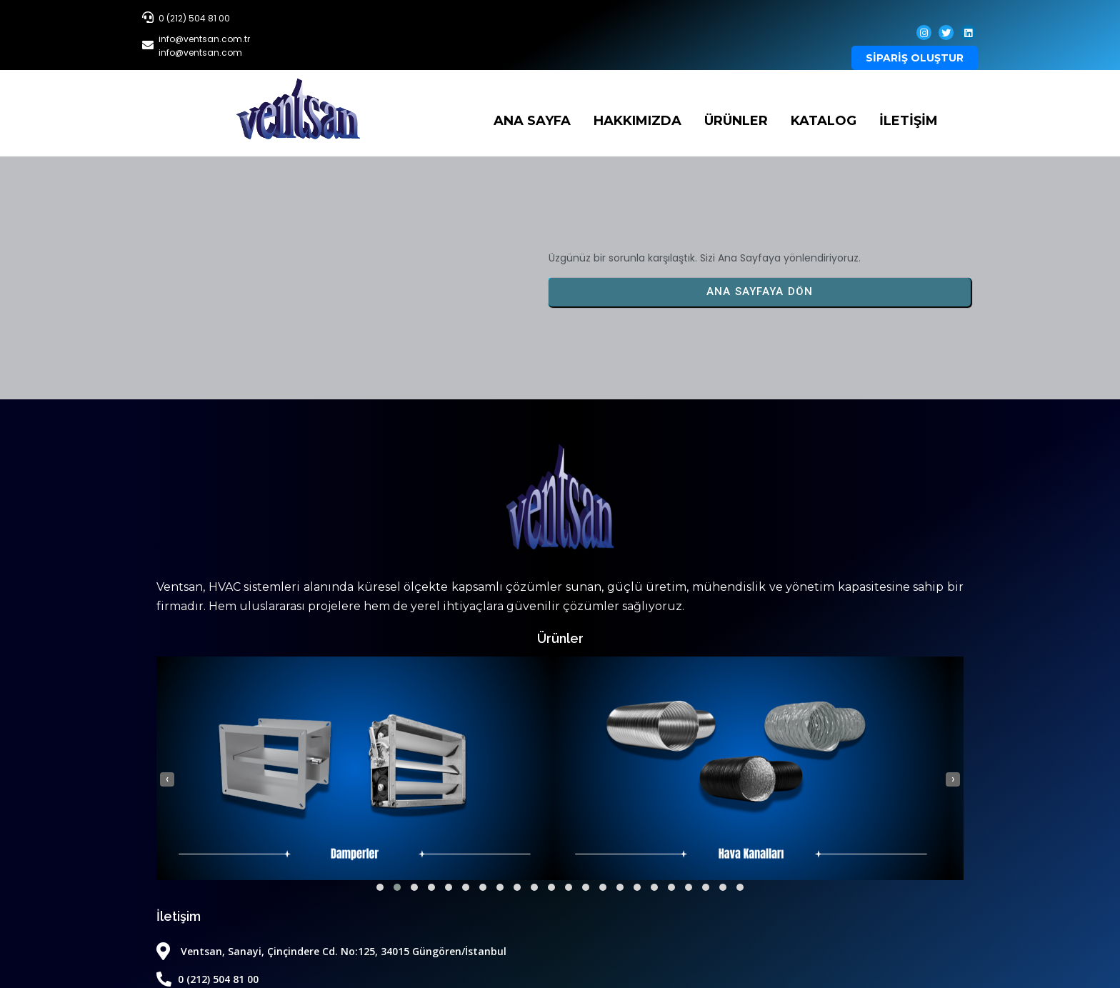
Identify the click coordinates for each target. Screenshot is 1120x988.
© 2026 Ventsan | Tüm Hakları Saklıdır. (560, 922)
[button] (175, 883)
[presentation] (167, 775)
